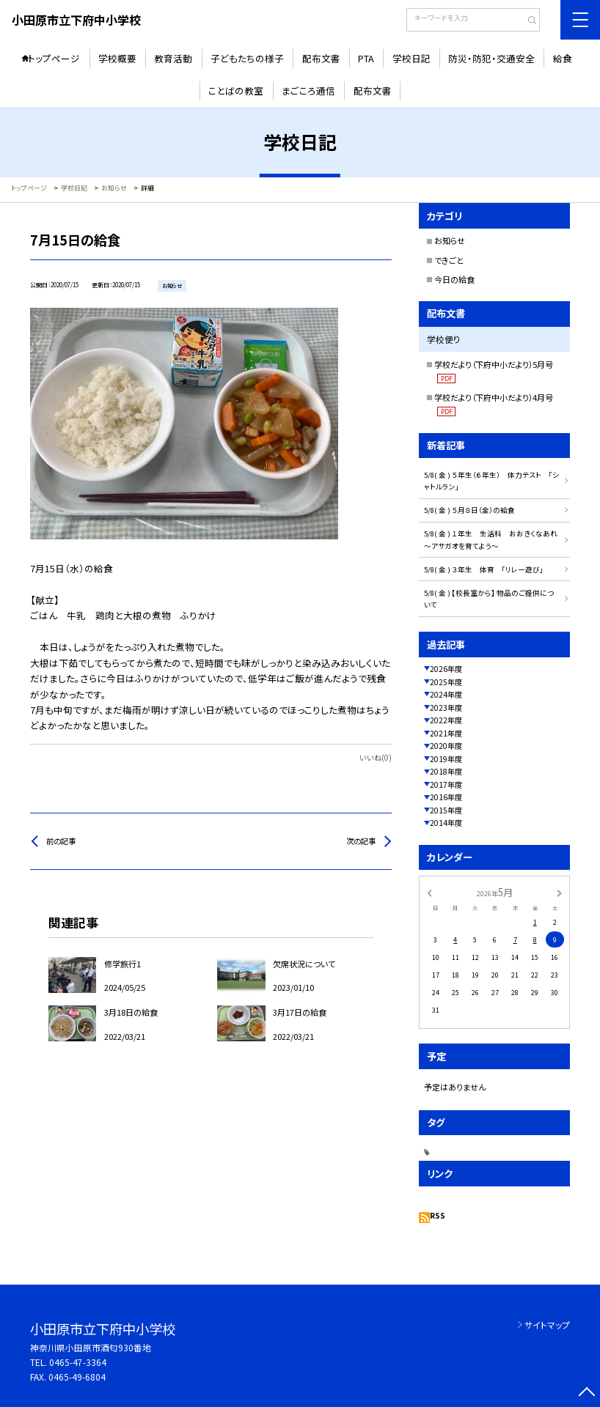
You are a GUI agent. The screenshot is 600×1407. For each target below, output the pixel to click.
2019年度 (446, 758)
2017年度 (446, 784)
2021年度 (446, 733)
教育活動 (173, 58)
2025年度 (446, 681)
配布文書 (321, 58)
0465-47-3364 (77, 1362)
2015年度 (446, 810)
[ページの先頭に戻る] (586, 1393)
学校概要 (117, 58)
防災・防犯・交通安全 (491, 58)
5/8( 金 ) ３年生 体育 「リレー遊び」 (484, 569)
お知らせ (449, 240)
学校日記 (411, 58)
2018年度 (446, 771)
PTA (366, 58)
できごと (449, 260)
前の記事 (61, 840)
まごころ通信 (308, 90)
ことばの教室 (235, 90)
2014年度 (446, 822)
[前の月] (429, 892)
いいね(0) (375, 757)
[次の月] (559, 892)
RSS (437, 1215)
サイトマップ (547, 1324)
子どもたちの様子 (247, 58)
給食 (562, 58)
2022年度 (446, 719)
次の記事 (361, 840)
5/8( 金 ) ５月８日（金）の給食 (469, 510)
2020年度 (446, 745)
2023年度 (446, 707)
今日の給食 (454, 279)
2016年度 (446, 796)
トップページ (54, 58)
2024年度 (446, 694)
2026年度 (446, 668)
